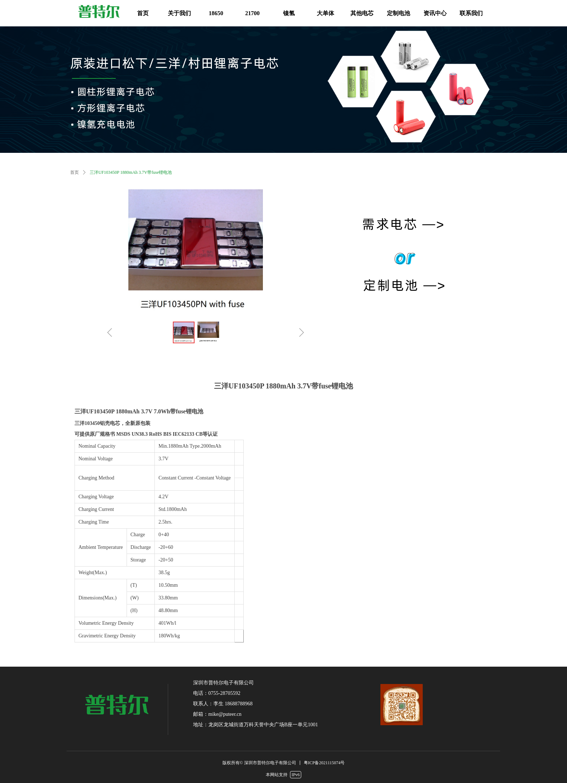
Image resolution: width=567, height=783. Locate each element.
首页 (74, 172)
